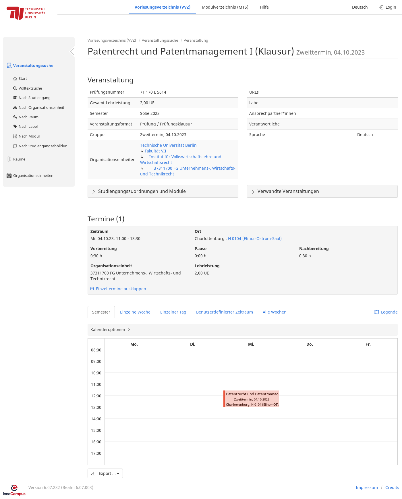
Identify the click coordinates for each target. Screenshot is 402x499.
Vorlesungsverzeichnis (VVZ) (162, 7)
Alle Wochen (275, 312)
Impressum (367, 487)
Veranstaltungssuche (29, 65)
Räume (15, 159)
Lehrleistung (207, 265)
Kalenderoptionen (108, 329)
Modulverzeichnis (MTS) (225, 7)
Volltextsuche (27, 88)
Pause (200, 248)
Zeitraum (99, 231)
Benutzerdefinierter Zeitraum (224, 312)
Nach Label (25, 126)
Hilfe (264, 7)
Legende (386, 312)
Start (19, 78)
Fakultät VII (155, 151)
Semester (101, 312)
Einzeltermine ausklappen (118, 288)
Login (387, 7)
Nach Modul (26, 136)
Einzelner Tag (173, 312)
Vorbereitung (103, 248)
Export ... (105, 473)
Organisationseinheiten (29, 175)
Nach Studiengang (31, 97)
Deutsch (360, 7)
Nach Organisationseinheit (38, 107)
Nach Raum (25, 116)
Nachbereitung (314, 248)
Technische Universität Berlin (168, 145)
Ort (198, 231)
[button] (276, 403)
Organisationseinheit (111, 265)
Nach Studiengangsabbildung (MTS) (43, 145)
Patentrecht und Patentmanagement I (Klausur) (267, 394)
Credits (392, 487)
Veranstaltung (196, 40)
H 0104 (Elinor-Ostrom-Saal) (254, 238)
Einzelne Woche (135, 312)
